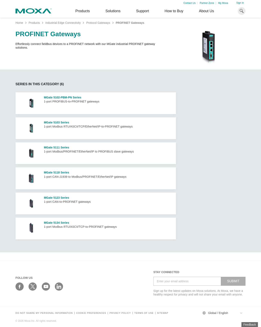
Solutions (113, 11)
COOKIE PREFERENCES (91, 313)
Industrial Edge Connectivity (63, 22)
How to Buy (174, 11)
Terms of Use (144, 313)
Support (142, 11)
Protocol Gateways (98, 22)
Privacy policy (120, 313)
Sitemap (162, 313)
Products (34, 22)
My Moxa (223, 3)
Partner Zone (207, 3)
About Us (206, 11)
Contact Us (190, 3)
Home (19, 22)
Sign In (240, 3)
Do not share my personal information (44, 313)
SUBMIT (233, 281)
